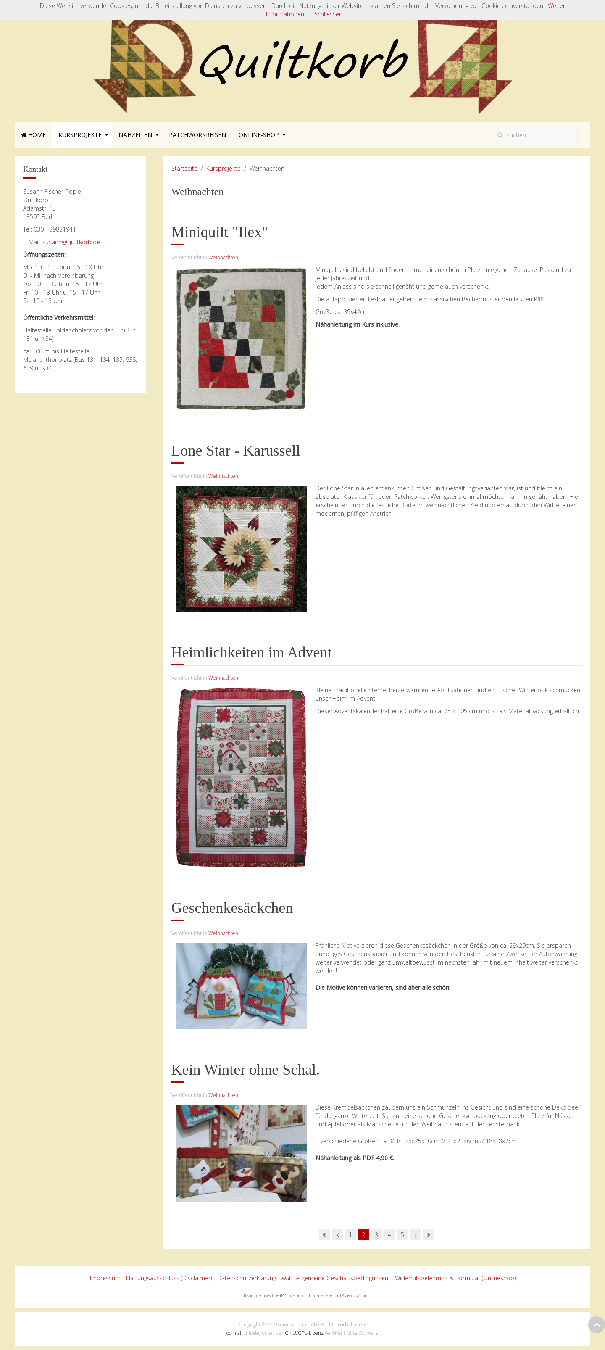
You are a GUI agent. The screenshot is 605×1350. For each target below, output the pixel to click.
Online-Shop (259, 135)
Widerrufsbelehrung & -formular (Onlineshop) (455, 1278)
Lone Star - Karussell (235, 450)
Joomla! (233, 1333)
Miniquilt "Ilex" (219, 232)
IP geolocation (354, 1295)
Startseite (184, 168)
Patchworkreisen (197, 135)
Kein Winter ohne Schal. (245, 1069)
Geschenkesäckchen (232, 907)
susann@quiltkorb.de (71, 242)
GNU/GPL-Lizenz (304, 1333)
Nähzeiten (135, 135)
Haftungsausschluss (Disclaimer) (169, 1278)
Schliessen (328, 14)
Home (33, 135)
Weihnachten (223, 257)
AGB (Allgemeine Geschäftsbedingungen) (335, 1278)
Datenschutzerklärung (246, 1278)
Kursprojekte (80, 135)
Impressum (105, 1278)
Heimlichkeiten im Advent (251, 652)
